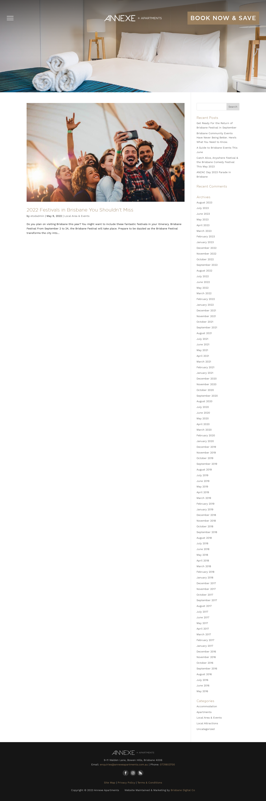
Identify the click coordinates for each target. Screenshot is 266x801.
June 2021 (203, 344)
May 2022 (203, 287)
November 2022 (206, 253)
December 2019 (206, 446)
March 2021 (204, 361)
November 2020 (206, 384)
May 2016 (202, 691)
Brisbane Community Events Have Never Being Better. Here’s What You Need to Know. (216, 138)
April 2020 (203, 424)
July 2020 (203, 406)
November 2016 (206, 657)
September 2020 (207, 395)
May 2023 (203, 219)
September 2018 (207, 532)
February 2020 (206, 435)
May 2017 (202, 623)
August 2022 (204, 270)
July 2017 (202, 611)
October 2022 (205, 259)
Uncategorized (206, 729)
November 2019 (206, 452)
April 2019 (203, 492)
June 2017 (203, 617)
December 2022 (206, 247)
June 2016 (203, 685)
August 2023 (204, 202)
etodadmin (37, 215)
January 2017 (205, 645)
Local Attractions (207, 723)
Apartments (204, 712)
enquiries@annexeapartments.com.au (124, 764)
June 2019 (203, 480)
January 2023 (205, 242)
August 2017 (204, 605)
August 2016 (204, 674)
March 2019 (204, 497)
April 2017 (203, 628)
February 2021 (205, 367)
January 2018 (205, 577)
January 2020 (205, 441)
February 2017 (205, 640)
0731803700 (167, 764)
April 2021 (203, 355)
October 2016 (205, 662)
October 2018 (205, 526)
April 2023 (203, 225)
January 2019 (205, 509)
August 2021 (204, 333)
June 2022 (203, 282)
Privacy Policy (126, 782)
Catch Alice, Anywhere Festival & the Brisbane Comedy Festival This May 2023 (217, 162)
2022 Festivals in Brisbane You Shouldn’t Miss (80, 210)
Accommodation (207, 706)
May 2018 (202, 554)
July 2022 (203, 276)
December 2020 (207, 378)
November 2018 (206, 520)
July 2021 (202, 338)
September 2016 (207, 668)
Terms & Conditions (149, 782)
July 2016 (202, 679)
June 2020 (203, 412)
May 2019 (202, 486)
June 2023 (203, 213)
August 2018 (204, 537)
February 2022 (206, 299)
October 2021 (205, 321)
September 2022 (207, 264)
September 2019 (207, 463)
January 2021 (205, 372)
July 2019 (202, 475)
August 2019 (204, 469)
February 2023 (206, 236)
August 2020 (204, 401)
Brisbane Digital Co (183, 790)
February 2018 (205, 571)
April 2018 (203, 560)
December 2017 (206, 583)
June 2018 (203, 549)
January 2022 (205, 304)
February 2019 (205, 503)
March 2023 (204, 230)
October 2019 (205, 458)
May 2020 (203, 418)
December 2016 (206, 651)
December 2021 (206, 310)
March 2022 (204, 293)
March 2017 (204, 634)
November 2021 (206, 316)
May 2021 (202, 350)
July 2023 (203, 208)
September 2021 (207, 327)
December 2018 (206, 514)
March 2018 (204, 566)
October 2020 (205, 390)
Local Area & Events (76, 215)
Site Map (109, 782)
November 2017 (206, 588)
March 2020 (204, 429)
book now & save (223, 18)
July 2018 (202, 543)
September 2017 (207, 600)
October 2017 (205, 594)
